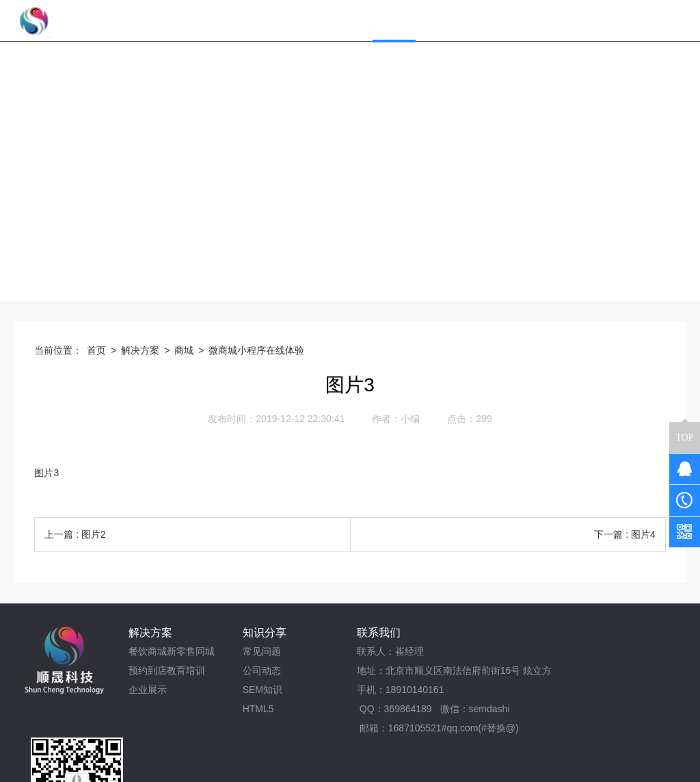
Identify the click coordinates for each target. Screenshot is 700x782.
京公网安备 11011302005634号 (533, 766)
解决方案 (140, 350)
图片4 (643, 534)
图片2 (93, 534)
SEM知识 (262, 689)
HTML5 (258, 708)
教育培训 (186, 670)
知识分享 (264, 632)
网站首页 (330, 20)
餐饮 (138, 651)
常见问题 (262, 651)
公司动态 (262, 670)
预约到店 (148, 670)
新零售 (181, 651)
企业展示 (148, 689)
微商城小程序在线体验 (256, 350)
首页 (96, 350)
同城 (205, 651)
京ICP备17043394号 (409, 766)
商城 (183, 350)
